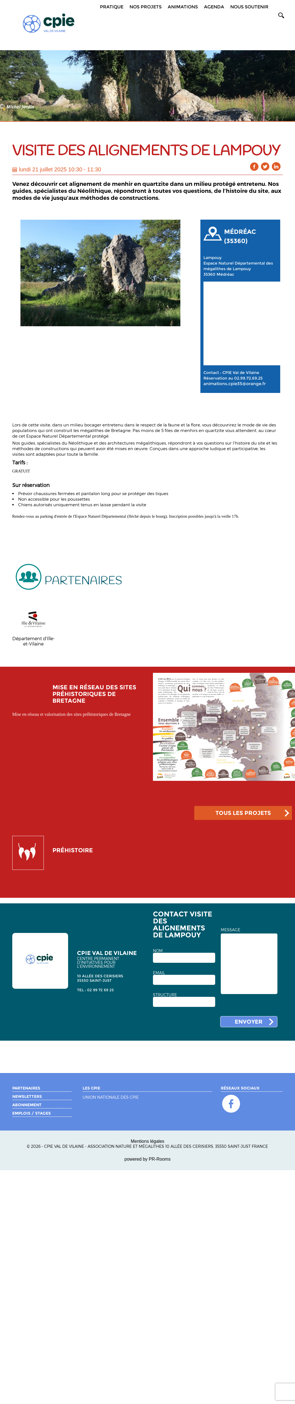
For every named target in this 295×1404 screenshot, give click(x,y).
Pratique (111, 6)
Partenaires (26, 1088)
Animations (183, 6)
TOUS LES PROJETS (243, 813)
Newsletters (27, 1096)
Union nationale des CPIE (111, 1097)
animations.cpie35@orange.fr (234, 383)
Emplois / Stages (31, 1113)
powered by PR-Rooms (147, 1159)
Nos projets (145, 6)
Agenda (214, 6)
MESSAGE (230, 930)
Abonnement (27, 1105)
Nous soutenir (249, 6)
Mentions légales (147, 1141)
